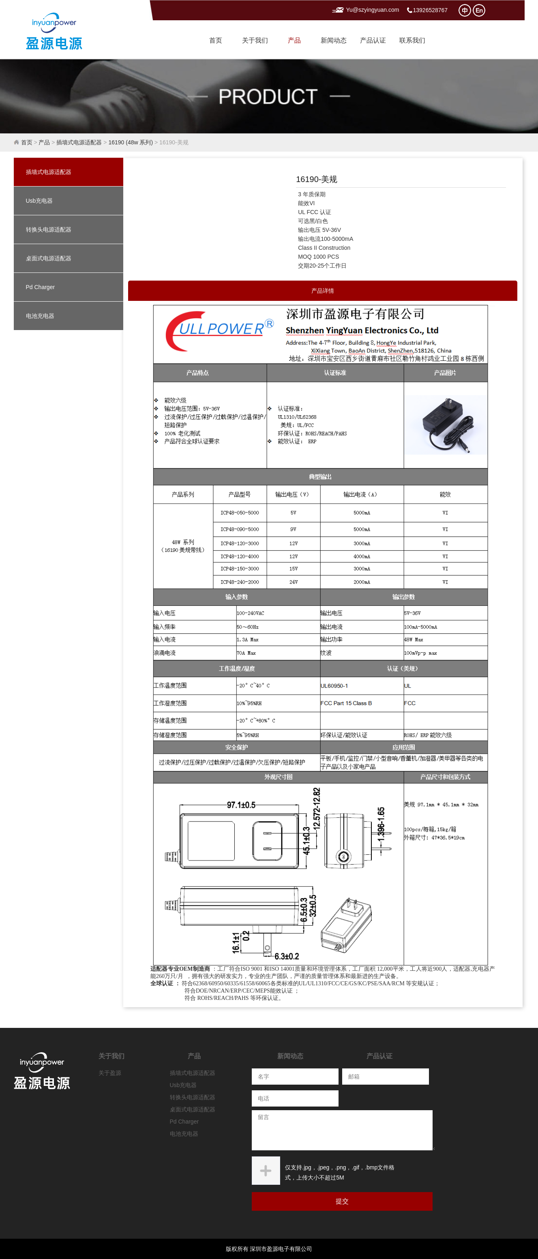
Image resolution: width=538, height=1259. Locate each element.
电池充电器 (40, 316)
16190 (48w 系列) (130, 142)
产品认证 (373, 40)
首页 (215, 40)
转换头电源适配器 (48, 229)
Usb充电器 (39, 200)
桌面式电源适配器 (48, 258)
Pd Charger (40, 287)
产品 (294, 40)
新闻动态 (334, 40)
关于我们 (255, 40)
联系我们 (412, 40)
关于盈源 (110, 1073)
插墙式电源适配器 (79, 142)
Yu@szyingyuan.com (372, 10)
